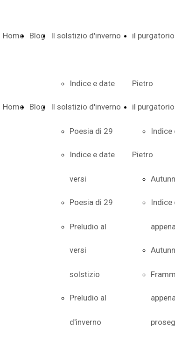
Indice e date (92, 154)
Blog (37, 35)
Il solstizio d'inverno (86, 35)
